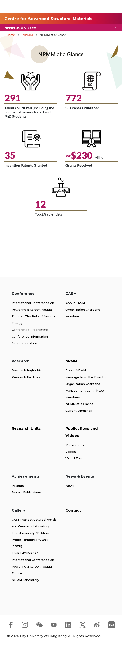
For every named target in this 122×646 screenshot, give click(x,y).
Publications (74, 445)
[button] (61, 27)
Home (10, 35)
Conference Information (30, 336)
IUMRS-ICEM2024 (25, 553)
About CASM (75, 303)
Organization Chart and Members (82, 313)
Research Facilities (26, 377)
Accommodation (24, 343)
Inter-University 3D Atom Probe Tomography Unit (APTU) (30, 539)
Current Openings (78, 410)
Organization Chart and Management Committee (84, 387)
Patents (18, 485)
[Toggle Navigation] (110, 6)
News (69, 485)
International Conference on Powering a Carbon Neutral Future (33, 566)
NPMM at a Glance (79, 404)
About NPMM (75, 370)
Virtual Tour (74, 458)
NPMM (27, 35)
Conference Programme (30, 329)
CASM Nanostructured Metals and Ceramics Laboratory (34, 523)
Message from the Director (86, 377)
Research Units (26, 428)
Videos (70, 451)
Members (72, 397)
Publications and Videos (81, 432)
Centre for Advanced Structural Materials (48, 18)
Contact (73, 510)
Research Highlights (27, 370)
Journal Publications (26, 492)
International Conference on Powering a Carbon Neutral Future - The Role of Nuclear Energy (33, 313)
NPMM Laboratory (25, 580)
